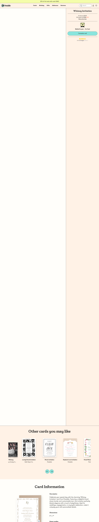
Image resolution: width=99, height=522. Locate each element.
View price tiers (82, 19)
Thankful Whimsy (80, 459)
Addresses (55, 5)
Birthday (41, 5)
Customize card (82, 33)
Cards (35, 5)
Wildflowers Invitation (59, 459)
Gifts (48, 5)
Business (63, 5)
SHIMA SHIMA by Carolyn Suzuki (81, 462)
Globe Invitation (39, 459)
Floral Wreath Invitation (19, 459)
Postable (18, 462)
